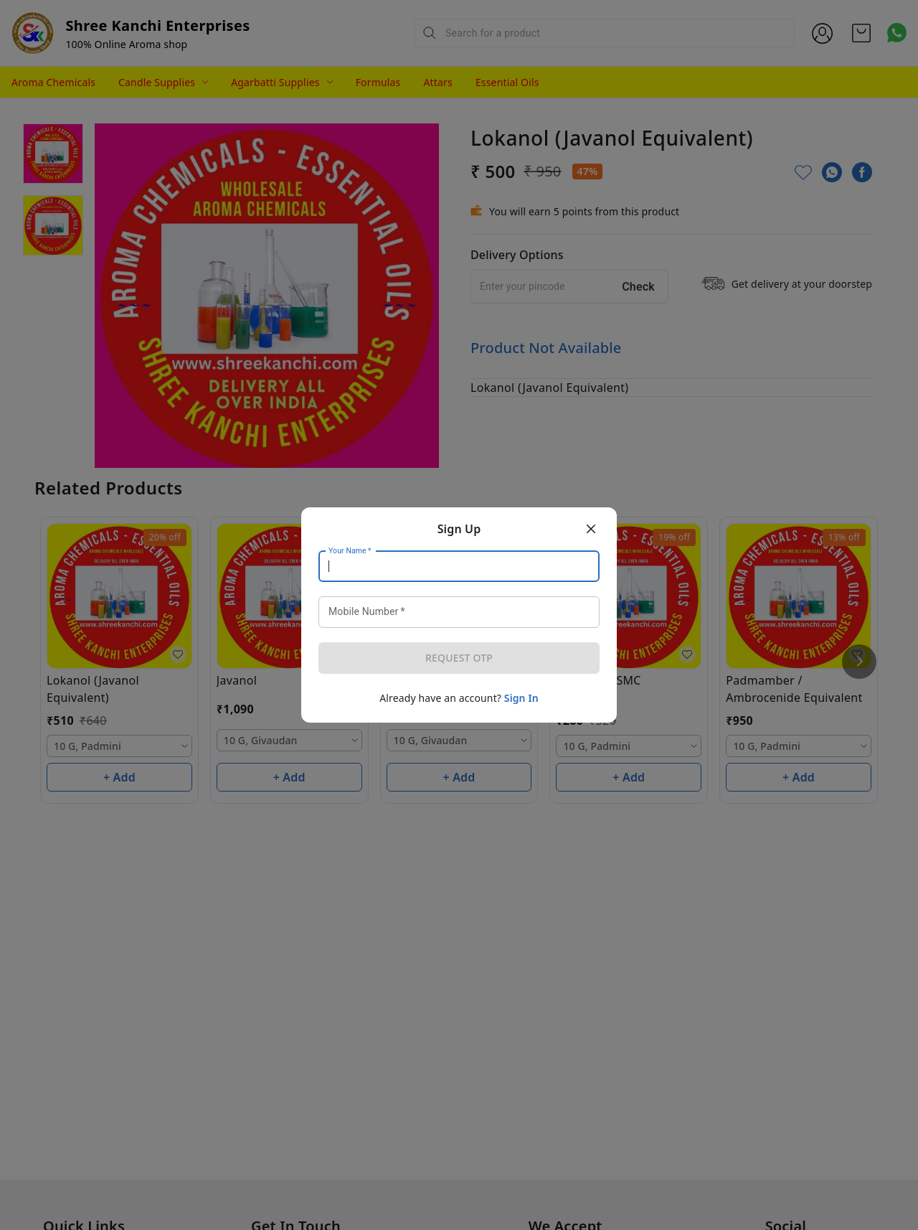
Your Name (350, 551)
